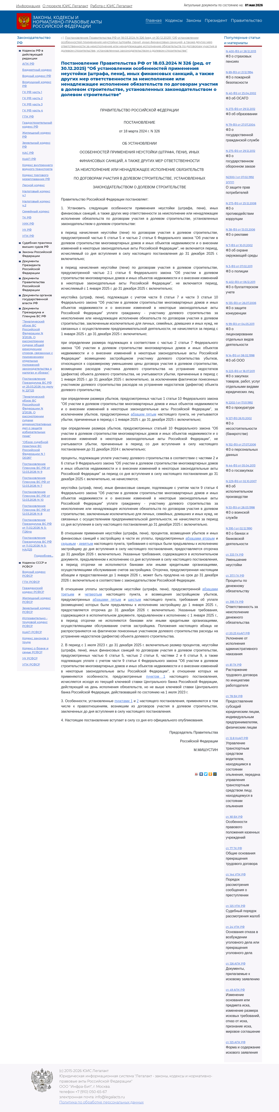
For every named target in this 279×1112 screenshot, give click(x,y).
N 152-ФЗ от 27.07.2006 (241, 444)
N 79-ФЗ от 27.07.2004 (240, 124)
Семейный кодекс (35, 211)
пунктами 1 (123, 701)
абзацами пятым (107, 599)
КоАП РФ (29, 159)
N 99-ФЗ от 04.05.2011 (240, 324)
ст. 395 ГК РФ (234, 601)
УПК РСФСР (31, 664)
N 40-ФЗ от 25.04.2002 (241, 93)
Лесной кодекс (33, 185)
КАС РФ (28, 152)
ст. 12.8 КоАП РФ (237, 738)
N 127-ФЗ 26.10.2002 (239, 418)
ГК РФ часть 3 (32, 104)
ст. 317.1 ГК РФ (235, 575)
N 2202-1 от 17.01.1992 (239, 402)
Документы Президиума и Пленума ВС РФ (34, 312)
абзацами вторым (200, 538)
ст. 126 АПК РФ (235, 963)
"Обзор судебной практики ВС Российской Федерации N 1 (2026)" (35, 449)
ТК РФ (26, 217)
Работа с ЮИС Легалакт (111, 6)
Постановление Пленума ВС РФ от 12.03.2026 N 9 (36, 467)
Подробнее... (43, 555)
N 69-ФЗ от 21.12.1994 (239, 72)
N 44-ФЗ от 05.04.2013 (240, 465)
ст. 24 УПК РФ (235, 926)
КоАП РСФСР (32, 632)
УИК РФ (28, 223)
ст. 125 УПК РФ (235, 906)
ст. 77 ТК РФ (234, 848)
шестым (134, 599)
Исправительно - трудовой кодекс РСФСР (35, 622)
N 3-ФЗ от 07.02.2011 (239, 266)
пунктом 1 (155, 676)
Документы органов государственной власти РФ (37, 299)
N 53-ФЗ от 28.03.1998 (240, 507)
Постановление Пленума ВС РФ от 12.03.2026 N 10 (36, 495)
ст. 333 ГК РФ (234, 554)
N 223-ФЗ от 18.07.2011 (240, 371)
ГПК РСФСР (31, 582)
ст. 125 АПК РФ (235, 1042)
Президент (216, 20)
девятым (86, 544)
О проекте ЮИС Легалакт (65, 6)
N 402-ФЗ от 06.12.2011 (240, 282)
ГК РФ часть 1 (32, 92)
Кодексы (174, 20)
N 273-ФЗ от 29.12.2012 (240, 109)
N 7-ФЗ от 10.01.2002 (239, 245)
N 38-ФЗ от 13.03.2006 (240, 229)
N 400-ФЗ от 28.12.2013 (241, 51)
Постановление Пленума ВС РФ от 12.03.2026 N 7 (36, 481)
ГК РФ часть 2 (32, 98)
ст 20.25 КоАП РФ (238, 633)
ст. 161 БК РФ (234, 816)
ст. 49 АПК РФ (235, 989)
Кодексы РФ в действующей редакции (32, 54)
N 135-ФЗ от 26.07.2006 (241, 303)
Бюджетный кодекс (37, 69)
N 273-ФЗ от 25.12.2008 (241, 203)
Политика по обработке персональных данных (101, 1102)
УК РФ (27, 229)
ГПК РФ (28, 116)
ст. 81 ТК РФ (234, 664)
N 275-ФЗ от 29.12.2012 (240, 150)
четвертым (93, 594)
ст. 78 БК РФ (234, 696)
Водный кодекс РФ (36, 76)
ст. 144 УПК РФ (236, 874)
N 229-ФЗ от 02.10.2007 (241, 481)
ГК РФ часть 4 (32, 110)
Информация (28, 6)
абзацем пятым (143, 414)
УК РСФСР (29, 658)
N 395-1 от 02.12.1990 (239, 528)
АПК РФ (28, 63)
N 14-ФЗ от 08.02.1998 (240, 355)
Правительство (246, 20)
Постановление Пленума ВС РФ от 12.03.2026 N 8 (36, 509)
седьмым (68, 544)
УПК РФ (28, 235)
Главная (154, 20)
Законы (193, 20)
